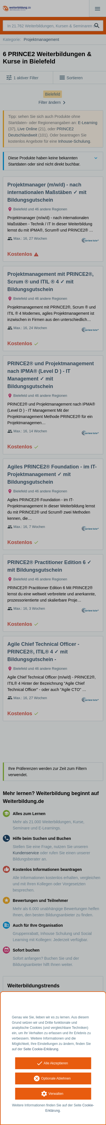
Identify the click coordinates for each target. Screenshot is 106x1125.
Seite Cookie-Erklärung (40, 1049)
